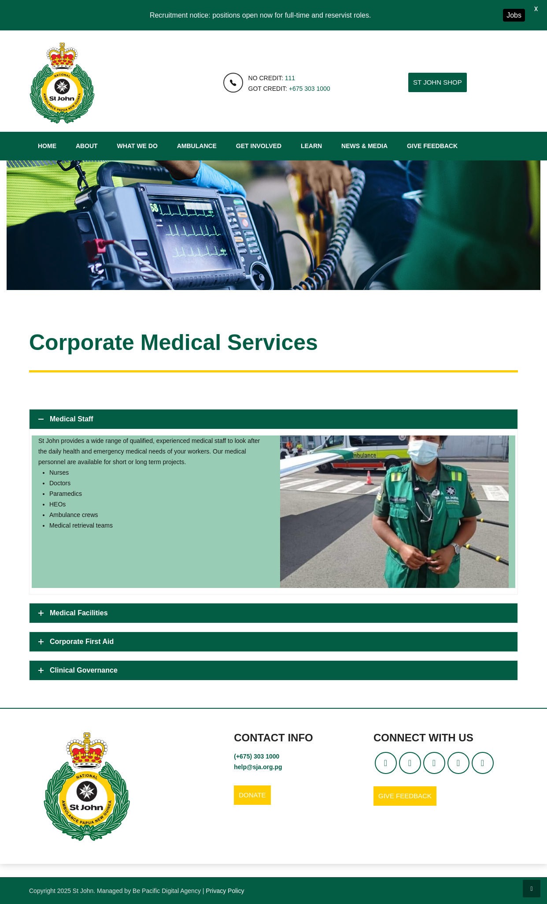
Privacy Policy (225, 890)
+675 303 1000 (309, 88)
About (87, 145)
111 (290, 78)
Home (47, 145)
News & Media (364, 145)
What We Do (137, 145)
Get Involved (258, 145)
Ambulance (197, 145)
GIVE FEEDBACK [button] (405, 796)
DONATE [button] (252, 795)
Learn (311, 145)
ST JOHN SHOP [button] (437, 82)
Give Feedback (432, 145)
